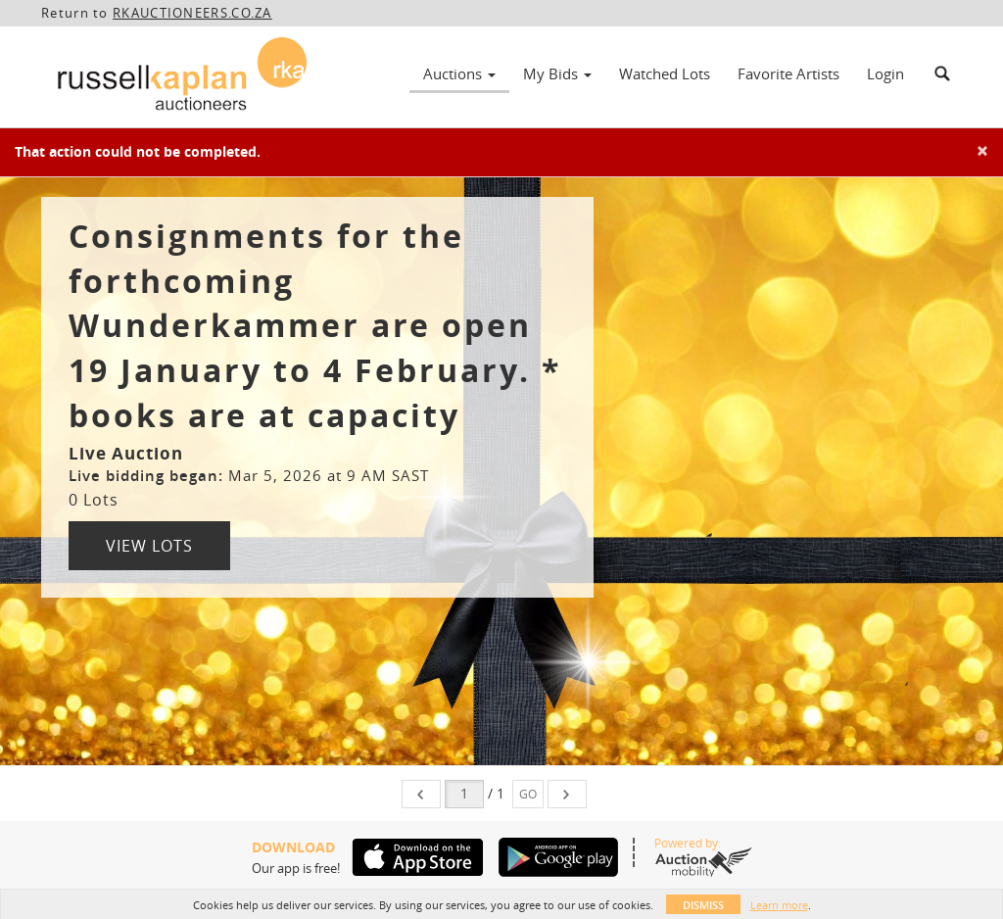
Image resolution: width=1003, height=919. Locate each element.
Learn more (779, 904)
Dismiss (703, 904)
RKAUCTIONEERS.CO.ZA (192, 13)
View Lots (149, 545)
